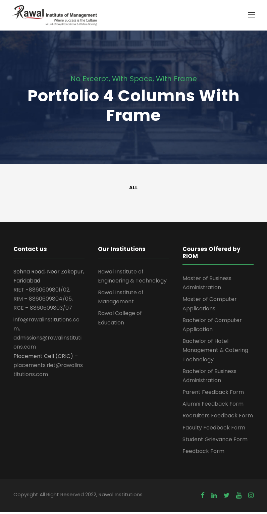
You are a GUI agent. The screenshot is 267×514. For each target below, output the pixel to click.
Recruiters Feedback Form (217, 417)
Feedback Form (203, 453)
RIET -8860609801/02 (41, 291)
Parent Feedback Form (213, 394)
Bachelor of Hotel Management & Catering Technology (215, 352)
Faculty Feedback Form (213, 429)
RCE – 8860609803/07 (42, 309)
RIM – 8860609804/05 (42, 300)
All (133, 189)
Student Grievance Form (215, 441)
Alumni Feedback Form (213, 405)
